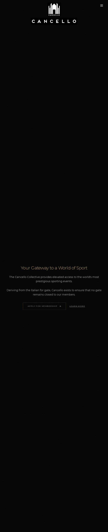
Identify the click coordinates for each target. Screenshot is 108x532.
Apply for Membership (44, 307)
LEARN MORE (77, 307)
